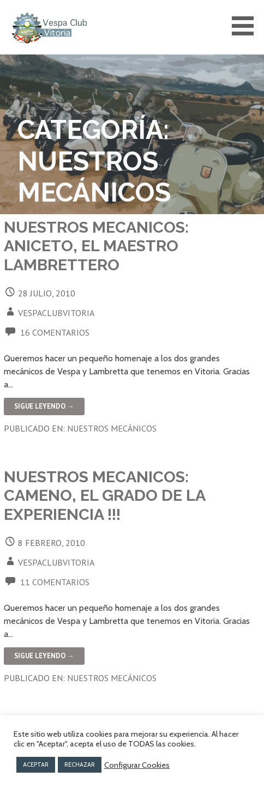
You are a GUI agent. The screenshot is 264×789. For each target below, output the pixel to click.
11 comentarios (54, 581)
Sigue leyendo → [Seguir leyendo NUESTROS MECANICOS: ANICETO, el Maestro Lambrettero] (44, 406)
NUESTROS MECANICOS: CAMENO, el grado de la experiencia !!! (104, 496)
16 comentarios (54, 332)
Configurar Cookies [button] (137, 765)
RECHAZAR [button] (79, 764)
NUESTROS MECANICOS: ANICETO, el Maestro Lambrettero (96, 246)
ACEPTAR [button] (36, 764)
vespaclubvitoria (56, 312)
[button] (246, 26)
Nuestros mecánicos (112, 428)
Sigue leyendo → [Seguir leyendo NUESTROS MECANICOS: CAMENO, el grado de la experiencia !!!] (44, 655)
